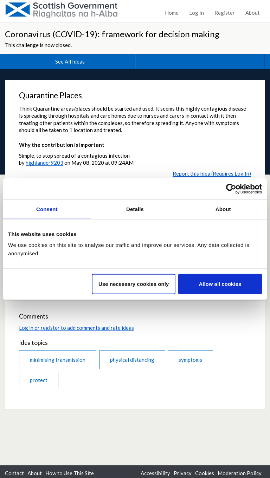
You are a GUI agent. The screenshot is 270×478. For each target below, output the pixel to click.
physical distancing (132, 359)
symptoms (190, 359)
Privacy (183, 473)
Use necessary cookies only (133, 284)
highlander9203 (44, 162)
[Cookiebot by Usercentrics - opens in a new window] (231, 188)
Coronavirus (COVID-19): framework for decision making (112, 34)
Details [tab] (135, 209)
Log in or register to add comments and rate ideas (76, 328)
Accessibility (155, 473)
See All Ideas (70, 61)
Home (172, 12)
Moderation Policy (240, 473)
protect (38, 380)
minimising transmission (57, 359)
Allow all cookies (220, 284)
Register (224, 12)
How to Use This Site (69, 473)
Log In (196, 12)
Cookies (204, 473)
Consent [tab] (47, 209)
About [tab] (223, 209)
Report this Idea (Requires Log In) (212, 173)
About (252, 12)
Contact (14, 473)
